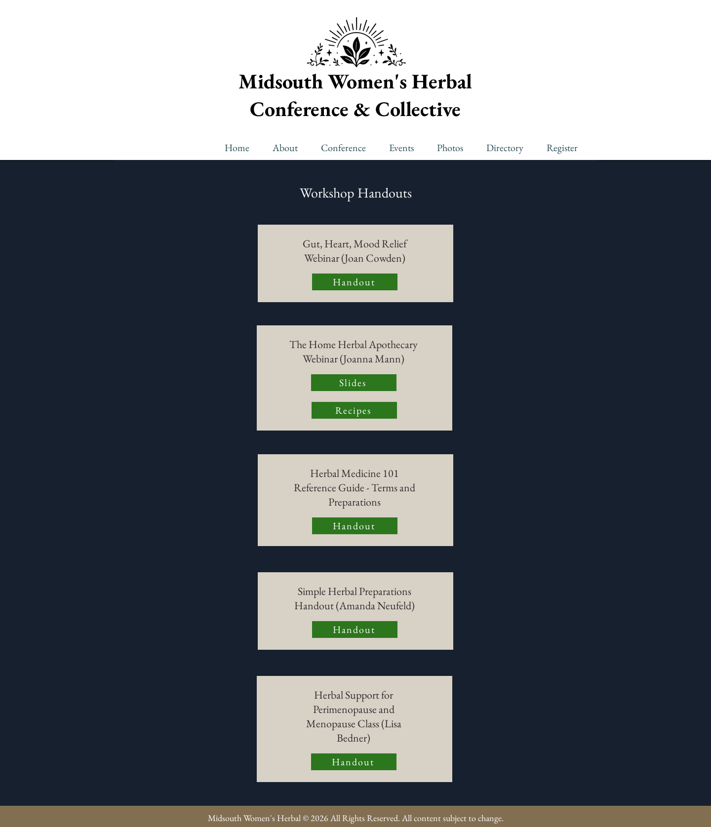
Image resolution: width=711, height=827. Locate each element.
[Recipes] (354, 410)
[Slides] (353, 382)
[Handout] (354, 282)
